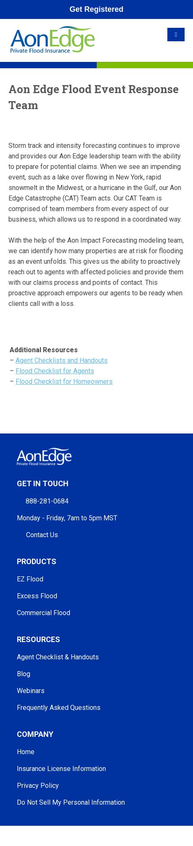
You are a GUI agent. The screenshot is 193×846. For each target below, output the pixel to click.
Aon (83, 830)
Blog (23, 674)
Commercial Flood (43, 613)
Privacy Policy (38, 786)
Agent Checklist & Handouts (58, 657)
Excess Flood (37, 596)
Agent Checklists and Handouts (62, 360)
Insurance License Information (61, 769)
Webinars (31, 691)
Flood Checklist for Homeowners (64, 381)
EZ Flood (30, 579)
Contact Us (42, 535)
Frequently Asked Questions (58, 708)
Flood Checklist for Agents (55, 371)
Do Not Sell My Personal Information (71, 802)
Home (25, 752)
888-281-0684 (47, 501)
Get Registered (96, 9)
